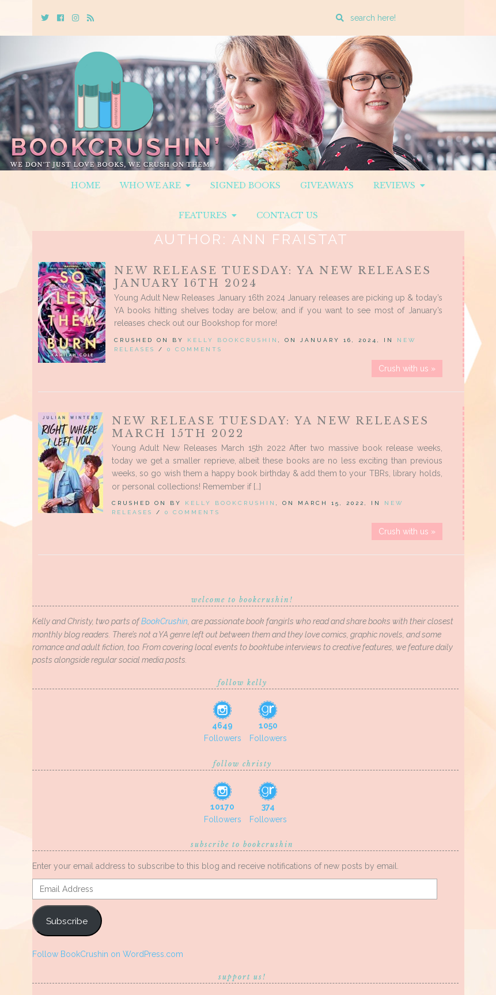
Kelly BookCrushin (232, 340)
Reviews (399, 185)
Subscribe (67, 921)
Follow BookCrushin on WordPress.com (107, 954)
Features (208, 215)
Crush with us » (407, 368)
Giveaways (327, 185)
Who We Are (155, 185)
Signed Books (245, 185)
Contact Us (287, 215)
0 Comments (194, 349)
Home (85, 185)
